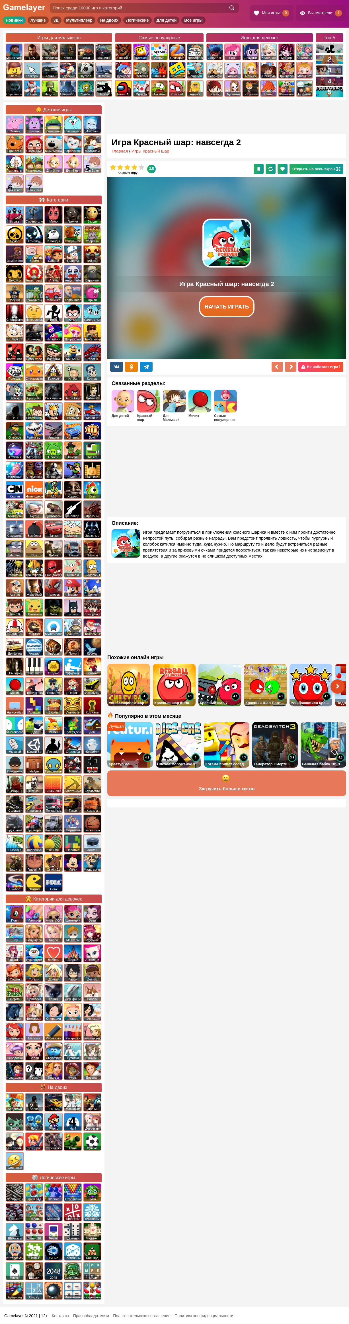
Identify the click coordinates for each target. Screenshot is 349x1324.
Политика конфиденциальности (203, 1315)
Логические (137, 20)
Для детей (167, 20)
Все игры (193, 20)
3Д (56, 20)
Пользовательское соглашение (142, 1315)
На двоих (109, 20)
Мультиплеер (79, 20)
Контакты (60, 1315)
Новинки (14, 20)
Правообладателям (91, 1315)
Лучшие (38, 20)
